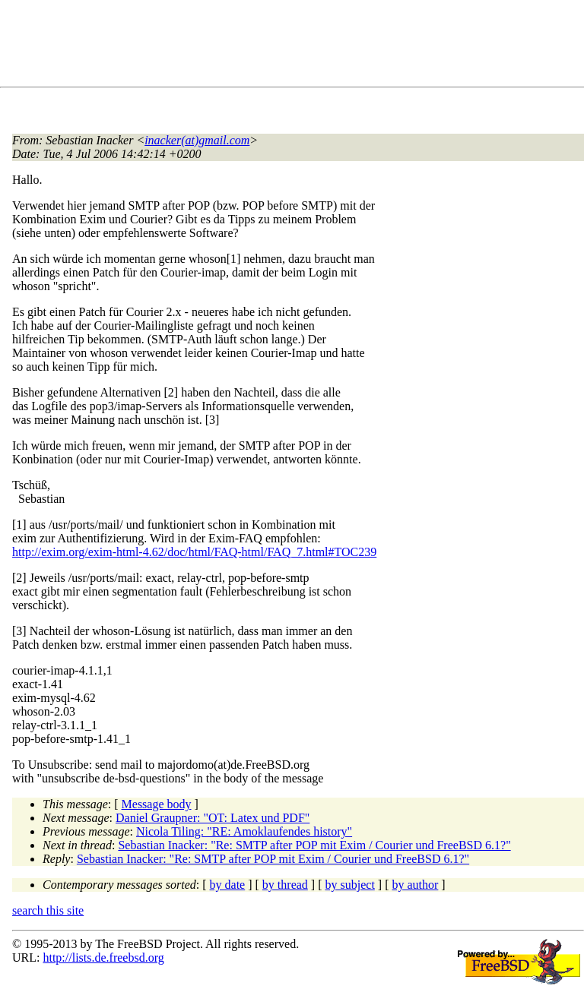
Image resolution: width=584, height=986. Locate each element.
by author (415, 884)
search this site (48, 910)
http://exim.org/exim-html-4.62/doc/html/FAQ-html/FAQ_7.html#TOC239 (194, 551)
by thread (285, 884)
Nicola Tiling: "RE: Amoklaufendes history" (244, 831)
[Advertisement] (289, 46)
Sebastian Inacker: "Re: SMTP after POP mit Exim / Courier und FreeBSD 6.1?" (314, 845)
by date (228, 884)
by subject (350, 884)
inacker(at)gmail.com (196, 140)
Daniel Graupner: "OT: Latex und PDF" (212, 817)
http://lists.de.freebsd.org (103, 957)
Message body (157, 804)
